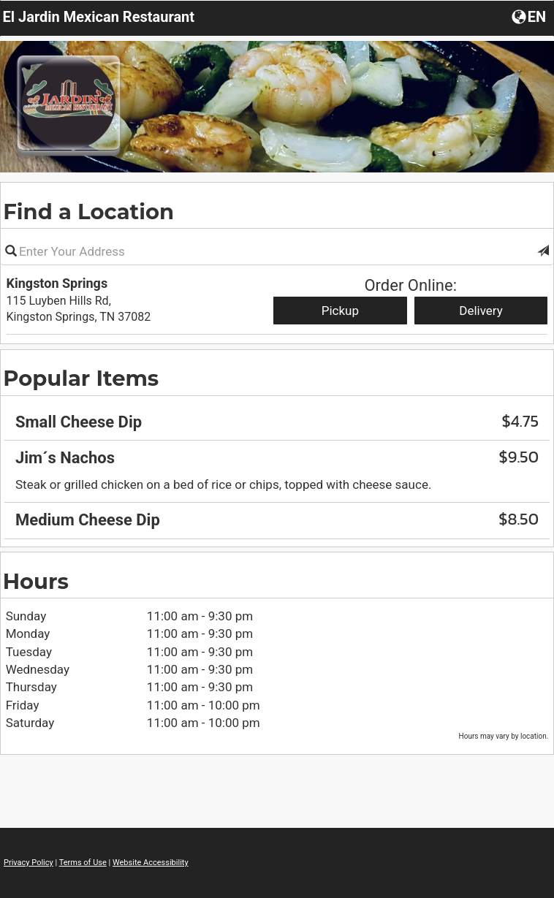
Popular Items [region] (81, 378)
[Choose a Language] (530, 16)
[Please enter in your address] (277, 251)
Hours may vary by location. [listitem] (504, 736)
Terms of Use (83, 862)
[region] (277, 466)
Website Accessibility (151, 862)
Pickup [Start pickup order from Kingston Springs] (340, 310)
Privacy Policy (28, 862)
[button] (543, 251)
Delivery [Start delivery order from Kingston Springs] (481, 310)
